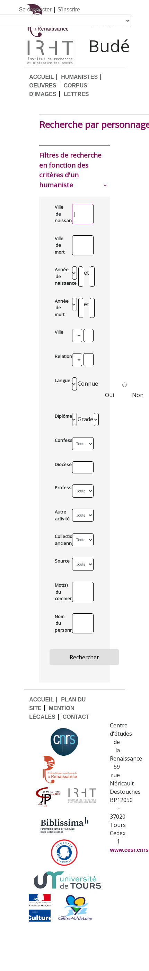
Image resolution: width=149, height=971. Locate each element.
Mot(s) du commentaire (60, 592)
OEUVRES (42, 85)
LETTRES (76, 94)
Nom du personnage (60, 623)
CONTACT (76, 717)
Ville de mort (59, 245)
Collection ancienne (60, 539)
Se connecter (35, 9)
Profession (60, 487)
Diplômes (60, 416)
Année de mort (60, 308)
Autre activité (60, 515)
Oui (116, 389)
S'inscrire (69, 9)
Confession (60, 440)
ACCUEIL (41, 77)
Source (60, 561)
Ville (59, 332)
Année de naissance (60, 276)
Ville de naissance (60, 214)
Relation (60, 356)
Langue (60, 380)
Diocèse (60, 464)
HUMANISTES (79, 77)
